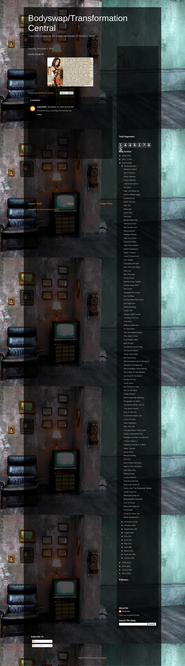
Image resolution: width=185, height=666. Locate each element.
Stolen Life (128, 310)
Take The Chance (131, 245)
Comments (38, 646)
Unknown (126, 611)
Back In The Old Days (133, 466)
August (127, 533)
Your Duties (128, 260)
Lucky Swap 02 (130, 477)
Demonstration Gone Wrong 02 (136, 361)
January (127, 558)
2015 (124, 562)
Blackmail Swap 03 (131, 485)
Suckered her (129, 198)
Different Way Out (131, 325)
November (128, 522)
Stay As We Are (130, 412)
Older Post (106, 203)
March (127, 551)
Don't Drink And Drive (132, 463)
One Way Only (130, 470)
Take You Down (130, 238)
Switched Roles (130, 242)
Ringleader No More (132, 401)
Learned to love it (131, 184)
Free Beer (128, 321)
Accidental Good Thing (133, 347)
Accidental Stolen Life (132, 416)
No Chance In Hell (131, 387)
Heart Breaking (130, 307)
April (126, 547)
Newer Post (35, 203)
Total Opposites (130, 423)
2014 (124, 566)
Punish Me (128, 510)
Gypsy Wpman (130, 180)
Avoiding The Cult (131, 318)
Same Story (128, 452)
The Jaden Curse (131, 336)
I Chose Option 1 (131, 441)
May (126, 543)
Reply (39, 114)
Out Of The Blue (130, 390)
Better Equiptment (131, 517)
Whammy (127, 209)
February (128, 554)
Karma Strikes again (132, 194)
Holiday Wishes (130, 234)
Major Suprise (129, 448)
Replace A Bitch (130, 169)
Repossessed (129, 231)
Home (70, 203)
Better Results (129, 202)
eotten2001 (42, 107)
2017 (124, 159)
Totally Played (129, 394)
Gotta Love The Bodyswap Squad (137, 488)
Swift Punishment (131, 249)
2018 (124, 156)
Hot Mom (127, 187)
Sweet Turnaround (131, 256)
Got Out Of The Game (133, 376)
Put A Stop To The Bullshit (134, 372)
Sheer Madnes (130, 176)
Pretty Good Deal (131, 354)
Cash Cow (128, 213)
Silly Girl (127, 205)
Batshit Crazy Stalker (132, 282)
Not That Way (129, 274)
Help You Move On (131, 191)
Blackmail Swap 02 (131, 495)
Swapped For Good (132, 292)
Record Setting (130, 455)
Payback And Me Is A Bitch (135, 445)
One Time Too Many (132, 267)
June (126, 540)
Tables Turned (129, 253)
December (128, 166)
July (126, 536)
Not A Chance (129, 173)
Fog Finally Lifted (131, 340)
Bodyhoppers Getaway (133, 499)
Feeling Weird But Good (133, 300)
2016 (124, 163)
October (127, 525)
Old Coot (127, 271)
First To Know (129, 503)
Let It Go (127, 459)
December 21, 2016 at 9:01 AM (60, 107)
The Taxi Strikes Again (133, 332)
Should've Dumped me (133, 365)
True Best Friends (131, 408)
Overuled (127, 216)
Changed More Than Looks (135, 430)
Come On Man (130, 419)
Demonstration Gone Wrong (135, 369)
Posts (36, 641)
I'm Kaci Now (129, 329)
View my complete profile (129, 615)
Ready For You (130, 379)
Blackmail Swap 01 (131, 506)
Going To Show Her (132, 514)
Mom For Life (129, 426)
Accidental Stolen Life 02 (134, 405)
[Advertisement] (70, 180)
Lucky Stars (128, 383)
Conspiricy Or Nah (131, 263)
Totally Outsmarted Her (133, 434)
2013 (124, 570)
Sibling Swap (129, 474)
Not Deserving (129, 358)
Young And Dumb (131, 350)
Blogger (103, 658)
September (129, 529)
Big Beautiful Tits (130, 220)
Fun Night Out (129, 303)
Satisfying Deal (130, 224)
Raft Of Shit (128, 343)
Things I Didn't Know (132, 314)
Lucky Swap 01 (130, 492)
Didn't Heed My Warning (134, 398)
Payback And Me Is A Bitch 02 (136, 437)
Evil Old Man (129, 296)
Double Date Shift (131, 285)
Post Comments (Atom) (49, 209)
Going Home (129, 278)
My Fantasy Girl (130, 227)
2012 (124, 573)
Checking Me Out (131, 481)
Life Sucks (128, 289)
